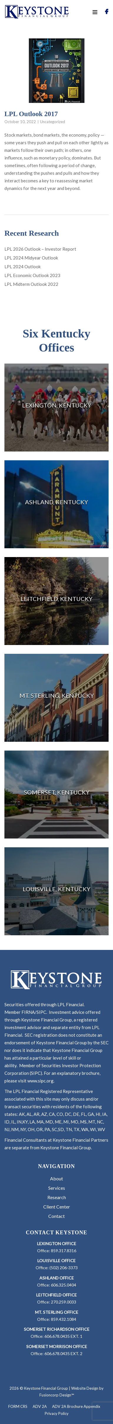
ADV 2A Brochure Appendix (76, 1406)
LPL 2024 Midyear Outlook (31, 257)
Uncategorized (52, 121)
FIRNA (28, 1012)
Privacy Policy (57, 1413)
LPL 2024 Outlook (22, 266)
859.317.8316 (63, 1250)
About (56, 1178)
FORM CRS (17, 1406)
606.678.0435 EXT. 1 (63, 1336)
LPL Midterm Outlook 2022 (31, 284)
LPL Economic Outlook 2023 (32, 275)
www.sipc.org (40, 1080)
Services (56, 1188)
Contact (56, 1216)
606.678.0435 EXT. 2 (63, 1353)
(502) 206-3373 (63, 1267)
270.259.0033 (63, 1301)
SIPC (41, 1012)
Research (56, 1197)
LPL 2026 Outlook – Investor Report (40, 249)
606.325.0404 (63, 1284)
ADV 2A (40, 1406)
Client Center (56, 1206)
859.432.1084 (63, 1319)
